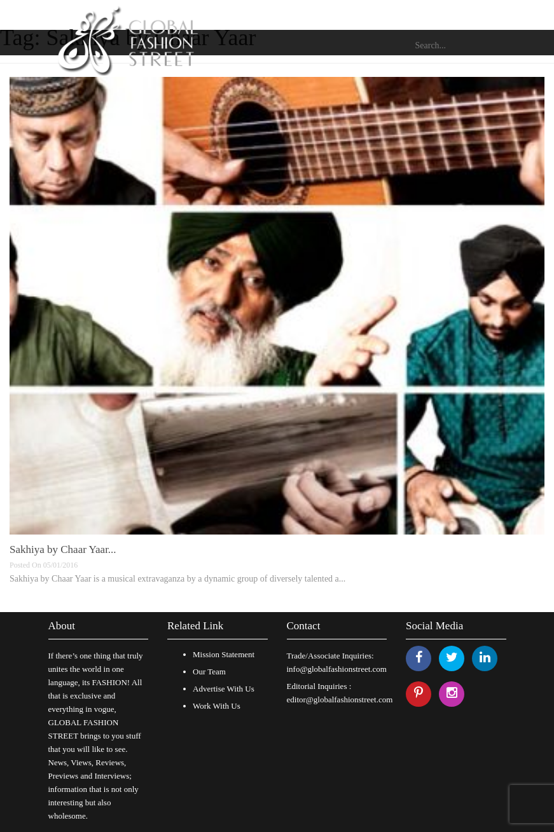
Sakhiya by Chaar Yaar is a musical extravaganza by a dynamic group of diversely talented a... (177, 578)
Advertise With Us (223, 688)
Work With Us (216, 706)
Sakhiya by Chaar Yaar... (63, 549)
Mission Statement (223, 654)
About (62, 626)
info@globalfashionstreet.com (337, 669)
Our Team (209, 671)
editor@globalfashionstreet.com (340, 699)
